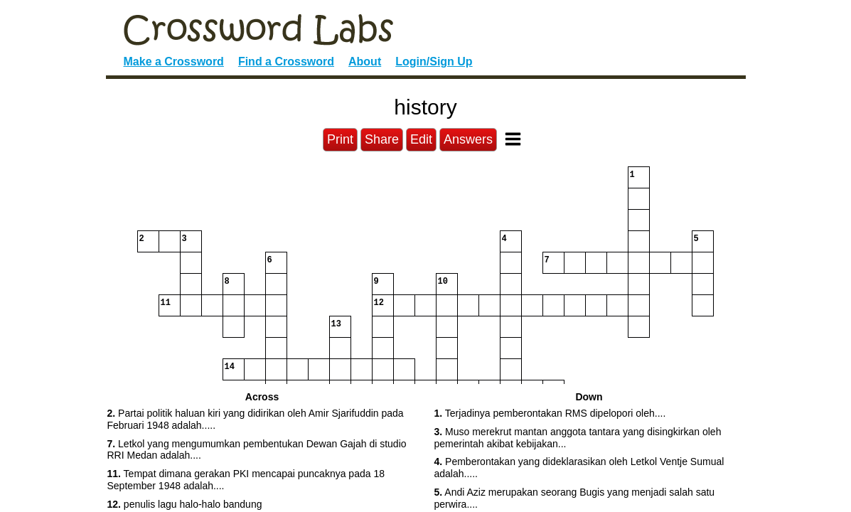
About (364, 61)
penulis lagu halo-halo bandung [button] (184, 504)
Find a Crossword (286, 61)
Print (340, 139)
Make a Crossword (174, 61)
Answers (468, 139)
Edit (421, 139)
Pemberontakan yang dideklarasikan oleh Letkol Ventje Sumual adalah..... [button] (579, 467)
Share (382, 139)
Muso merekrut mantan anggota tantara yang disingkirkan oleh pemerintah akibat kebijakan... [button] (578, 437)
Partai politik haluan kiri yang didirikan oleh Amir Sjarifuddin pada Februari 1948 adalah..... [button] (255, 419)
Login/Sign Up (433, 61)
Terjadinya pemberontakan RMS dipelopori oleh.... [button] (550, 413)
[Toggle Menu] (513, 139)
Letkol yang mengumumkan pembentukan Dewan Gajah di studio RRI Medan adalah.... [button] (257, 450)
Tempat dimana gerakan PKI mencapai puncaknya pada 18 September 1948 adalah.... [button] (246, 479)
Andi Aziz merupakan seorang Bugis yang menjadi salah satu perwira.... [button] (574, 498)
